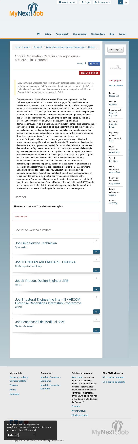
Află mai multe (30, 430)
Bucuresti (38, 47)
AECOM (18, 307)
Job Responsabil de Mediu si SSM (39, 322)
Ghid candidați (98, 34)
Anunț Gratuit (79, 410)
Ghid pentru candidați (113, 382)
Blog (112, 34)
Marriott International (24, 326)
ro (120, 2)
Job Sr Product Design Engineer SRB (41, 281)
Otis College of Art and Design (28, 266)
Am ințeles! (13, 435)
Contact (122, 34)
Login (85, 2)
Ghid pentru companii (113, 377)
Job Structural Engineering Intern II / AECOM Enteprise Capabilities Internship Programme (48, 301)
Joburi (48, 34)
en (126, 2)
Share (94, 63)
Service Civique (115, 85)
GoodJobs (77, 377)
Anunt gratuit (62, 34)
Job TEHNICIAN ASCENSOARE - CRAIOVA (45, 262)
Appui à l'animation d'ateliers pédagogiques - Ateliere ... (71, 47)
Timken (18, 285)
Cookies (14, 385)
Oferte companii (67, 2)
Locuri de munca (22, 47)
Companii (14, 394)
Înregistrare (102, 2)
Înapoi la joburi (115, 49)
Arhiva (13, 389)
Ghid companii (79, 34)
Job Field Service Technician (36, 243)
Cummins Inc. (21, 247)
